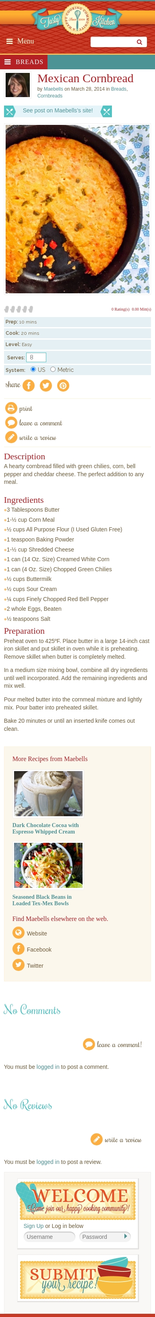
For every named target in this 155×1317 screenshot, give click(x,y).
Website (37, 933)
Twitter (35, 965)
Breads (29, 61)
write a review (38, 436)
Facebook (39, 949)
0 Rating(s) (121, 309)
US (38, 370)
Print (26, 407)
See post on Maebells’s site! (58, 110)
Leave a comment (41, 422)
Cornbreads (50, 96)
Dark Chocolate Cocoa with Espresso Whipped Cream (45, 828)
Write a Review (123, 1139)
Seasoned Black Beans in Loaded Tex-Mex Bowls (42, 900)
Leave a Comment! (119, 1044)
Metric (62, 370)
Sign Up (34, 1226)
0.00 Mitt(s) (141, 309)
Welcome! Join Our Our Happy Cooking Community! (76, 1201)
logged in (48, 1067)
